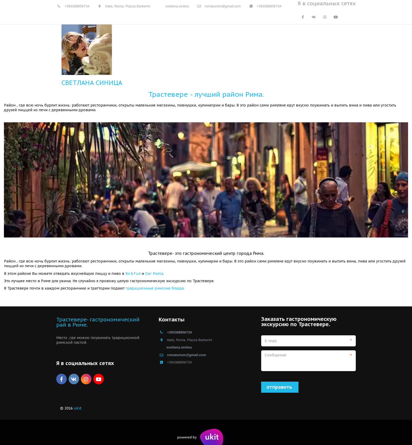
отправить (279, 387)
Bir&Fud (133, 273)
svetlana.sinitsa (177, 6)
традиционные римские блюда (155, 288)
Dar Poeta (154, 273)
